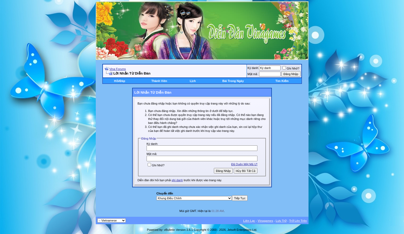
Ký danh (253, 68)
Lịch (193, 81)
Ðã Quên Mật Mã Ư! (244, 164)
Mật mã (252, 74)
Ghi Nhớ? (290, 68)
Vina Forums (117, 69)
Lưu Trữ (281, 220)
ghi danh (177, 180)
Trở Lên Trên (298, 220)
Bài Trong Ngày (233, 81)
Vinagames (265, 220)
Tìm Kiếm (282, 81)
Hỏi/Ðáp (119, 81)
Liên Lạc (249, 220)
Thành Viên (159, 81)
